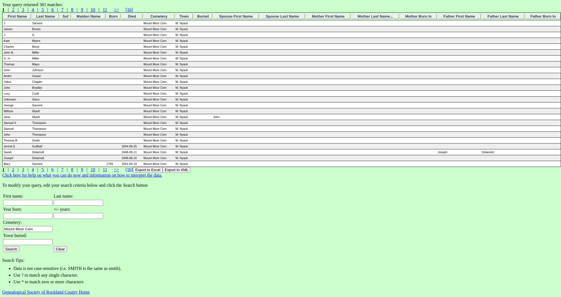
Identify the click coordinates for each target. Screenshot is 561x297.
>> (116, 9)
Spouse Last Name (282, 16)
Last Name (45, 16)
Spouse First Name (236, 16)
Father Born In (543, 16)
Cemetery (158, 16)
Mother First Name (328, 16)
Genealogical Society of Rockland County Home (46, 292)
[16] (129, 9)
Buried (203, 16)
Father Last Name (503, 16)
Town (184, 16)
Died (132, 16)
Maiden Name (89, 16)
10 (93, 9)
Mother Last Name (375, 16)
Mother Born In (418, 16)
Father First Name (459, 16)
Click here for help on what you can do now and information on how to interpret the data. (82, 175)
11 (105, 9)
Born (113, 16)
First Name (17, 16)
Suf (65, 16)
